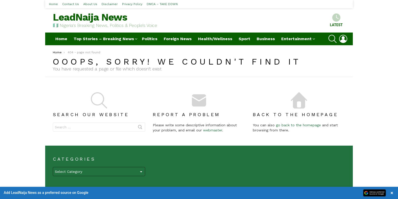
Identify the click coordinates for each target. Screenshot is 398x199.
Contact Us (70, 4)
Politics (149, 38)
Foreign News (178, 38)
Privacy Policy (132, 4)
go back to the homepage (298, 125)
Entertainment (296, 38)
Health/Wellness (215, 38)
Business (266, 38)
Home (53, 4)
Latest (336, 20)
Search (140, 128)
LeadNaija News (90, 17)
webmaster (212, 130)
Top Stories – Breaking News (104, 38)
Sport (244, 38)
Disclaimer (110, 4)
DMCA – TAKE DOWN (162, 4)
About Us (90, 4)
